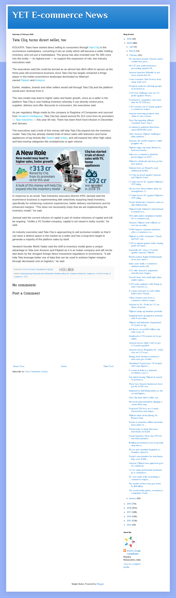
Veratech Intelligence (30, 116)
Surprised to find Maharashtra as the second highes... (146, 392)
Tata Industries (24, 119)
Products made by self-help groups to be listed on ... (145, 87)
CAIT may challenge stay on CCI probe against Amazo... (144, 94)
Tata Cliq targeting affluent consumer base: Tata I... (141, 121)
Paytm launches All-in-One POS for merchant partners (145, 437)
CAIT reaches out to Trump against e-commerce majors (145, 108)
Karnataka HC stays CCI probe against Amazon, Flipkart (143, 251)
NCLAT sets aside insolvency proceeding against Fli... (142, 67)
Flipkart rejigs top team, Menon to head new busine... (145, 148)
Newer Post (18, 366)
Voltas (63, 137)
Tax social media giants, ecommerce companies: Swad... (146, 491)
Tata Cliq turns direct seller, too (143, 397)
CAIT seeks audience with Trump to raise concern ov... (145, 285)
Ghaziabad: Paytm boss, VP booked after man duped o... (145, 364)
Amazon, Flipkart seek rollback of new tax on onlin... (144, 223)
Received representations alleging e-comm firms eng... (146, 403)
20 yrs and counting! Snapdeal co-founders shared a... (145, 450)
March (132, 51)
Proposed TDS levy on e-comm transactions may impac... (143, 409)
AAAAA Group (102, 273)
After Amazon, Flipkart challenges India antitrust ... (145, 135)
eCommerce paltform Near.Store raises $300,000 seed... (144, 128)
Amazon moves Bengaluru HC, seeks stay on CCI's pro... (146, 351)
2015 (129, 520)
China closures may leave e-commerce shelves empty (142, 299)
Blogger (100, 584)
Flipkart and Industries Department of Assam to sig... (145, 323)
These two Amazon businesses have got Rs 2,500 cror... (146, 385)
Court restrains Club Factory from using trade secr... (145, 80)
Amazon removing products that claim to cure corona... (144, 114)
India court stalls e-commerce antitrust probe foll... (143, 264)
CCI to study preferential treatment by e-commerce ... (145, 471)
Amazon (40, 80)
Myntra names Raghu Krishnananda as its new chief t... (145, 258)
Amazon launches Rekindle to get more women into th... (144, 73)
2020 (129, 43)
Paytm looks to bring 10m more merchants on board (143, 430)
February (133, 55)
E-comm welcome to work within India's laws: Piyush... (144, 292)
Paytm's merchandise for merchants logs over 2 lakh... (146, 457)
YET (26, 277)
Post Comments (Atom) (36, 371)
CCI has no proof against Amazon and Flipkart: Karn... (145, 176)
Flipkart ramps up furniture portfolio (145, 311)
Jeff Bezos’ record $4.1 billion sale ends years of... (144, 330)
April (131, 47)
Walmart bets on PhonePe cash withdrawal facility (143, 169)
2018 (129, 508)
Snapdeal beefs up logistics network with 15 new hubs (145, 317)
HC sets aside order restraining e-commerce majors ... (145, 478)
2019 (129, 503)
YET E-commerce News (60, 15)
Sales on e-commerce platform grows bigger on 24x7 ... (143, 155)
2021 (129, 39)
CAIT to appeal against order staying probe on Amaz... (146, 244)
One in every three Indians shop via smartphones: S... (145, 189)
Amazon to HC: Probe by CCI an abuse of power (144, 305)
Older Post (108, 366)
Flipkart (25, 80)
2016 (129, 516)
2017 (129, 512)
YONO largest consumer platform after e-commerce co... (144, 230)
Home (64, 366)
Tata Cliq (94, 47)
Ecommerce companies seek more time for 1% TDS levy (145, 101)
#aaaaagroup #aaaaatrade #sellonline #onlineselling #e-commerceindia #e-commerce (57, 273)
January (133, 498)
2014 (129, 525)
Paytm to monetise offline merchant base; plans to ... (146, 423)
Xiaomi (50, 137)
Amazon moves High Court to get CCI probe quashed (145, 344)
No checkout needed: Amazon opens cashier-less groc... (146, 60)
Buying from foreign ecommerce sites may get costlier (144, 357)
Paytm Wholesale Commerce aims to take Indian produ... (146, 203)
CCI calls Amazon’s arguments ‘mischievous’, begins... (143, 271)
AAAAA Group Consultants (133, 552)
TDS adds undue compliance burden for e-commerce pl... (145, 217)
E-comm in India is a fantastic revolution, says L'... (143, 371)
